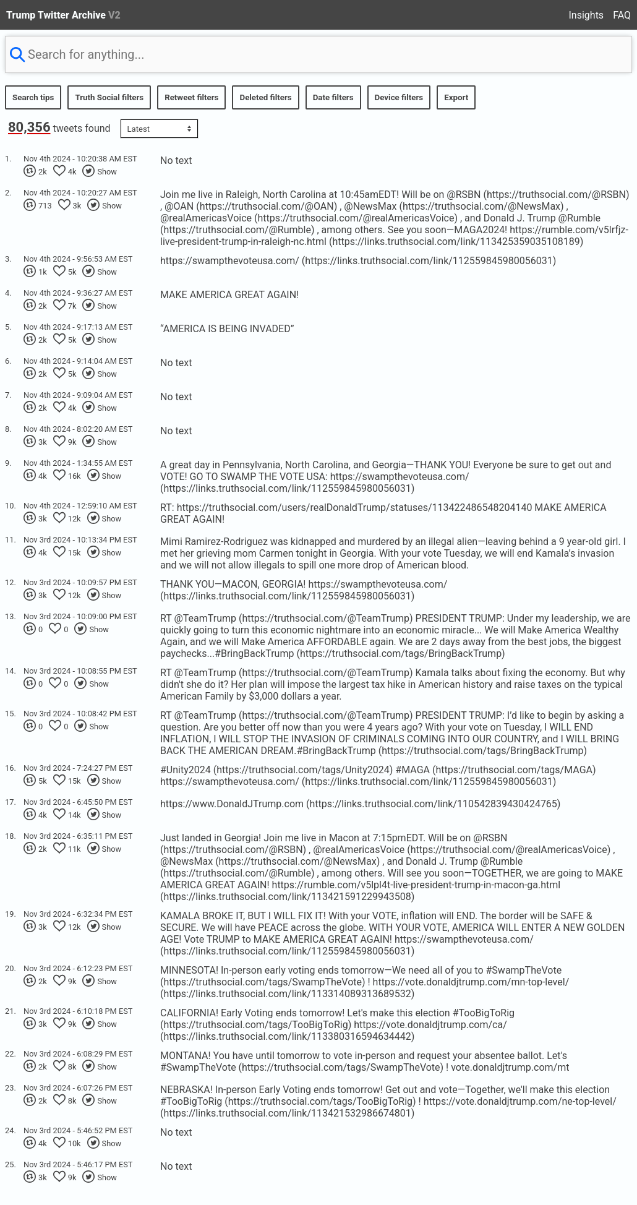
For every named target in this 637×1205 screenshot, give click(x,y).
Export (456, 97)
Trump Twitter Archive (63, 15)
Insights (586, 15)
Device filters (399, 97)
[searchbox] (318, 54)
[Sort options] (159, 129)
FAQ (622, 15)
